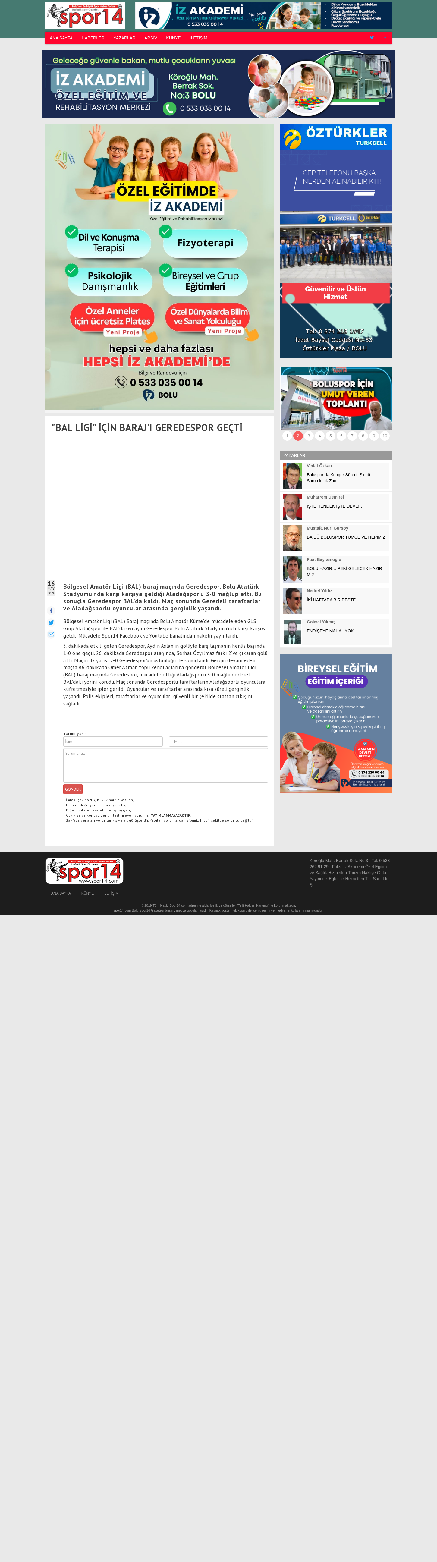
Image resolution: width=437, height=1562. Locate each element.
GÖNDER (73, 789)
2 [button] (298, 435)
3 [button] (309, 435)
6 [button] (341, 435)
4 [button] (320, 435)
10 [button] (384, 435)
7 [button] (352, 435)
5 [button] (330, 435)
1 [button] (287, 435)
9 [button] (374, 435)
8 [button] (363, 435)
